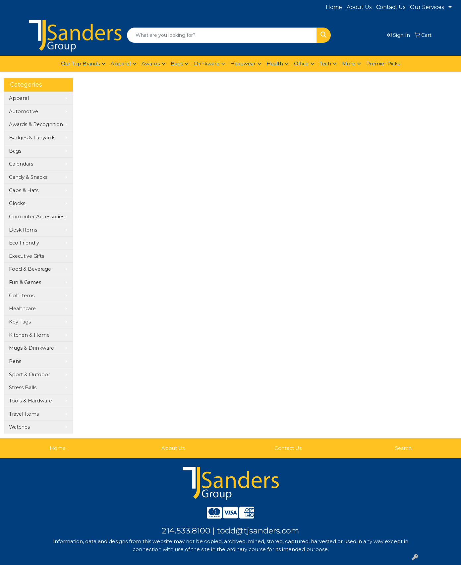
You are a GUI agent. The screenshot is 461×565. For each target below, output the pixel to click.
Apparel (19, 98)
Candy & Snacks (28, 177)
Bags (15, 151)
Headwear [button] (243, 64)
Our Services (427, 7)
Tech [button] (325, 64)
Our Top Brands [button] (80, 64)
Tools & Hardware (30, 401)
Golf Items (21, 296)
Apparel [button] (121, 64)
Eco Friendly (24, 243)
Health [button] (274, 64)
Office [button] (301, 64)
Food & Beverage (30, 269)
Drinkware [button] (206, 64)
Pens (15, 361)
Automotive (23, 111)
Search (403, 448)
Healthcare (22, 309)
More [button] (348, 64)
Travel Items (24, 414)
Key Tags (20, 322)
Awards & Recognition (36, 124)
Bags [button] (177, 64)
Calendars (21, 164)
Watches (19, 427)
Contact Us (390, 7)
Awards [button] (151, 64)
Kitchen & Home (29, 335)
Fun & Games (25, 282)
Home (334, 7)
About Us (359, 7)
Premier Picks (383, 64)
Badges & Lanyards (32, 138)
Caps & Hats (23, 190)
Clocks (17, 203)
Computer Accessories (36, 217)
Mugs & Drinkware (31, 348)
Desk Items (23, 230)
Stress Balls (22, 387)
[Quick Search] (222, 35)
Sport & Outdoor (29, 375)
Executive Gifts (26, 256)
